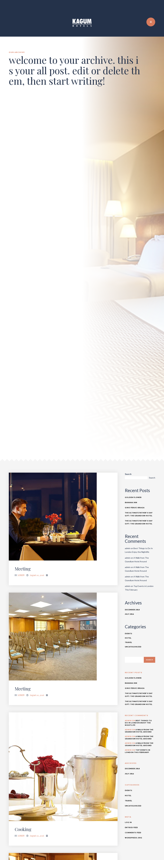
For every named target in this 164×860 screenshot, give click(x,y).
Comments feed (133, 832)
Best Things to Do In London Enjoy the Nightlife (138, 723)
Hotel (128, 638)
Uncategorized (133, 647)
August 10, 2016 (37, 575)
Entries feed (131, 827)
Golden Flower (133, 497)
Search (128, 474)
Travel (128, 642)
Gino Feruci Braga (135, 508)
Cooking (23, 829)
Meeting (23, 569)
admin (21, 575)
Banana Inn (131, 502)
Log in (128, 822)
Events (128, 633)
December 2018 (132, 610)
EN (148, 8)
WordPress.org (133, 838)
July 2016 (129, 614)
